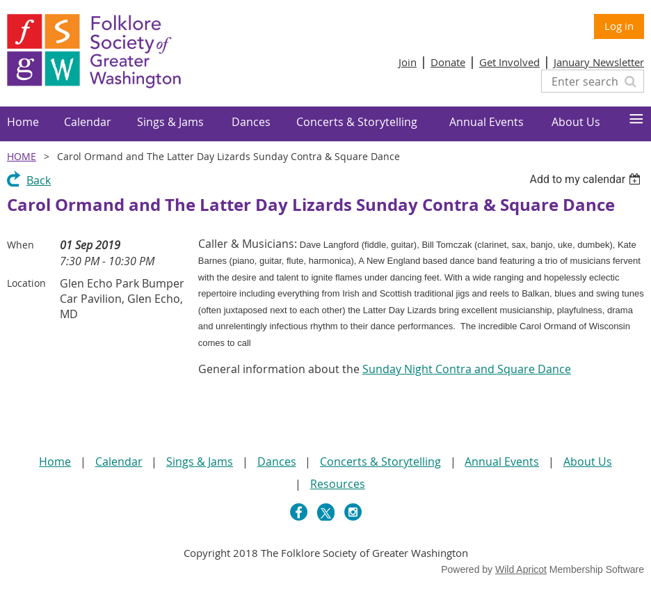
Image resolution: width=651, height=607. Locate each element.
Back (38, 180)
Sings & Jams (199, 461)
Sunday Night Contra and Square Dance (466, 369)
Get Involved (509, 62)
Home (21, 156)
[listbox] (586, 179)
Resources (337, 483)
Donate (448, 62)
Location (26, 283)
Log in (619, 26)
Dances (276, 461)
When (20, 244)
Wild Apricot (521, 569)
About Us (587, 461)
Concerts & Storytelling (380, 461)
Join (408, 62)
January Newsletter (599, 62)
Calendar (119, 461)
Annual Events (502, 461)
